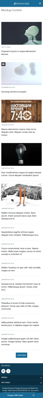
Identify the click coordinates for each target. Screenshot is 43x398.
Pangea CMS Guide (15, 395)
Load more (21, 355)
